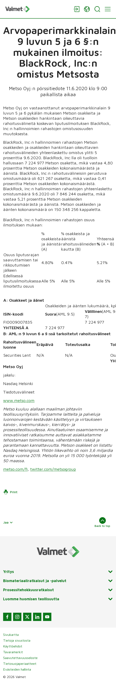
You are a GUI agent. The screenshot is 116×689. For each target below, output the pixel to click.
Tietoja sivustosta (16, 640)
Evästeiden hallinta (17, 669)
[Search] (97, 9)
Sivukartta (11, 634)
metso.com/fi (15, 469)
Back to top (102, 522)
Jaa (8, 522)
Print (10, 491)
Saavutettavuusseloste (20, 658)
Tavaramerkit (13, 652)
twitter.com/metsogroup (53, 469)
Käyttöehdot (12, 646)
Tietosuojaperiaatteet (19, 663)
